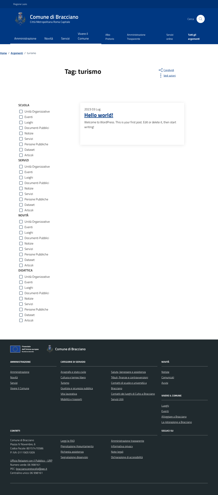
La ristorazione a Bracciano (176, 422)
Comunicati (167, 377)
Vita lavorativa (69, 394)
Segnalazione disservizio (74, 457)
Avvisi (164, 383)
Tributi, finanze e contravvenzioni (129, 377)
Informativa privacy (122, 446)
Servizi (65, 38)
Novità (48, 38)
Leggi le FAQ (68, 441)
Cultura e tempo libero (73, 377)
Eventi (29, 117)
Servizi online (169, 37)
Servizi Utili (117, 399)
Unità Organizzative (37, 111)
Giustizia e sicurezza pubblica (77, 388)
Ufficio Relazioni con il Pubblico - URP (31, 461)
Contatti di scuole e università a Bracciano (129, 385)
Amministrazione (25, 38)
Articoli (29, 155)
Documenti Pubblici (37, 127)
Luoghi (29, 122)
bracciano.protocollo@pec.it (31, 469)
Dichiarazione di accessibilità (127, 457)
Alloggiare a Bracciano (173, 417)
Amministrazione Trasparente (136, 37)
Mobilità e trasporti (71, 399)
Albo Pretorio (109, 37)
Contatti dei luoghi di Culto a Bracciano (133, 394)
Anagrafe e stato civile (73, 372)
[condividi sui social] (166, 70)
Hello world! (98, 115)
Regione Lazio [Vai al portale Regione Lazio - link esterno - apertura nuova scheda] (20, 4)
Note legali (117, 452)
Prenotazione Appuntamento (77, 446)
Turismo (65, 383)
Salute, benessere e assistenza (128, 372)
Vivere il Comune (83, 36)
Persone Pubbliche (36, 144)
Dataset (30, 149)
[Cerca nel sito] (201, 19)
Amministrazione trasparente (127, 441)
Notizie (29, 133)
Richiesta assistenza (72, 452)
